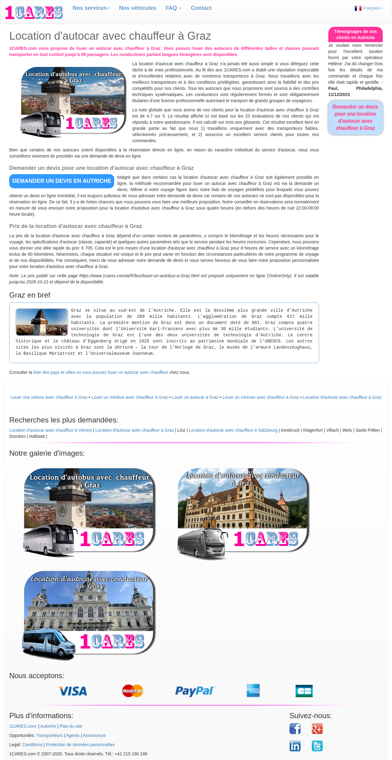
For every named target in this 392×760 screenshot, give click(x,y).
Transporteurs (49, 735)
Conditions (32, 744)
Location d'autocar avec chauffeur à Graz (342, 397)
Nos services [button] (91, 8)
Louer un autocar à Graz (195, 397)
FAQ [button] (174, 8)
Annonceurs (94, 735)
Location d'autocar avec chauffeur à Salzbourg (233, 430)
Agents (73, 735)
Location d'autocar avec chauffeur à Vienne (50, 430)
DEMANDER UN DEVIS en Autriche (61, 181)
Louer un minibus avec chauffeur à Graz (129, 397)
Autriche (48, 726)
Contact (201, 8)
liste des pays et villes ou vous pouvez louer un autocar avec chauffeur (101, 372)
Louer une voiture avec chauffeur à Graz (48, 397)
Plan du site (71, 726)
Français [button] (368, 8)
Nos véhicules (137, 8)
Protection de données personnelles (80, 744)
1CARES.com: (23, 726)
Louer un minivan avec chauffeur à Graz (260, 397)
